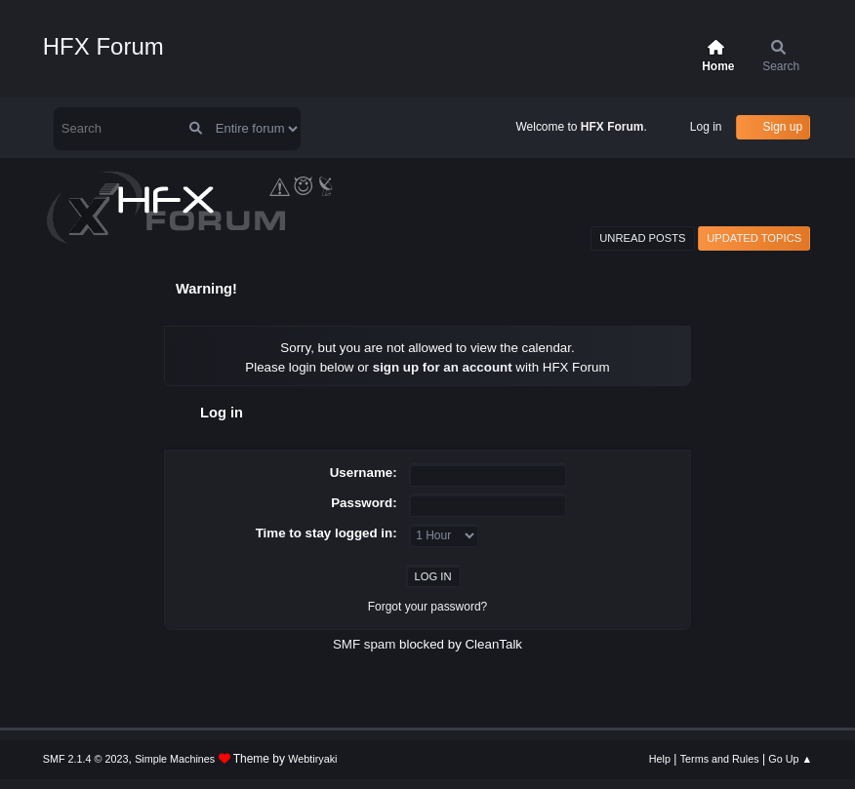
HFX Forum (103, 46)
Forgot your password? (428, 606)
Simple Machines (175, 759)
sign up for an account (442, 367)
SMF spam (364, 644)
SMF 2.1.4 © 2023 (86, 759)
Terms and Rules (719, 759)
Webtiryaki (312, 759)
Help (660, 759)
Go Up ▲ (790, 759)
